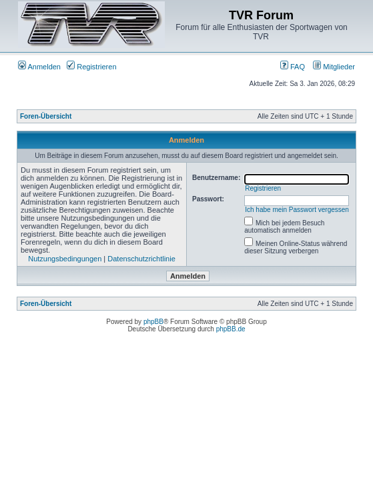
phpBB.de (231, 329)
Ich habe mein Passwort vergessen (297, 209)
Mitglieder (334, 67)
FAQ (292, 67)
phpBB (153, 321)
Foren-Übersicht (45, 116)
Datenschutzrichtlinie (141, 259)
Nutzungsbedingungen (64, 259)
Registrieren (91, 67)
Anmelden (39, 67)
